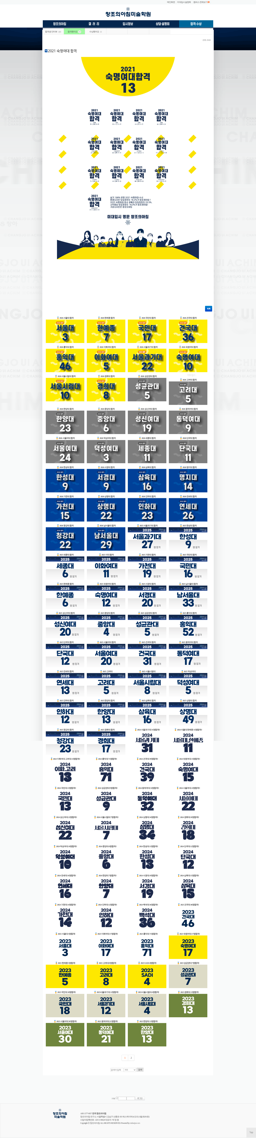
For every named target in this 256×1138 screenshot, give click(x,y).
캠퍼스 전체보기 (200, 2)
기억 (113, 1099)
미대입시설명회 (184, 2)
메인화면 (171, 2)
